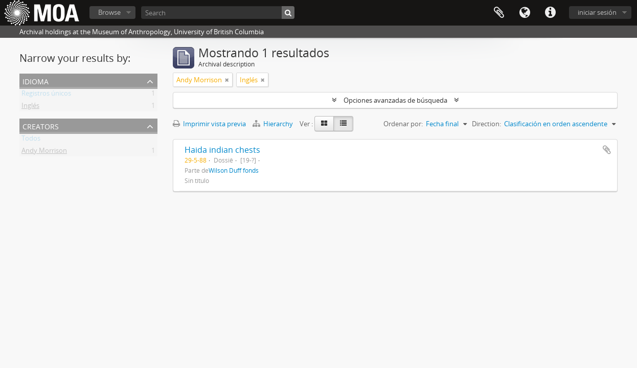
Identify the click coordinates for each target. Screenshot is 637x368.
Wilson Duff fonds (234, 170)
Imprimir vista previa (209, 123)
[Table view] (343, 123)
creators (40, 125)
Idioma (524, 13)
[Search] (217, 12)
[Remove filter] (227, 80)
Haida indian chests (222, 149)
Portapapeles (499, 13)
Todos (30, 140)
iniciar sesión (597, 12)
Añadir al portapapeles (607, 150)
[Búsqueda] (288, 12)
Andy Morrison (44, 152)
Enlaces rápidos (550, 13)
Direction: (486, 123)
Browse (109, 12)
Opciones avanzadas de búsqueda (395, 100)
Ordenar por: (403, 123)
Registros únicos (46, 95)
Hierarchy (273, 123)
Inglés (30, 107)
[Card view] (324, 123)
